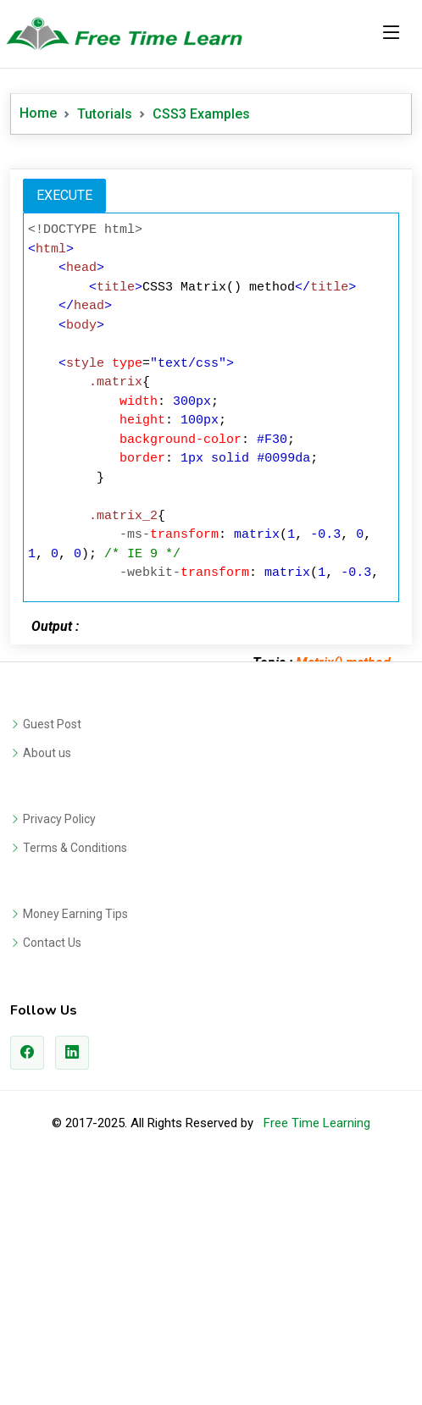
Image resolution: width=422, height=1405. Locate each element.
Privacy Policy (59, 1056)
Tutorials (104, 114)
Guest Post (52, 961)
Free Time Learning (317, 1360)
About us (47, 990)
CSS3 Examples (201, 114)
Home (38, 113)
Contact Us (52, 1180)
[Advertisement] (211, 278)
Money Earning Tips (75, 1151)
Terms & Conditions (75, 1085)
